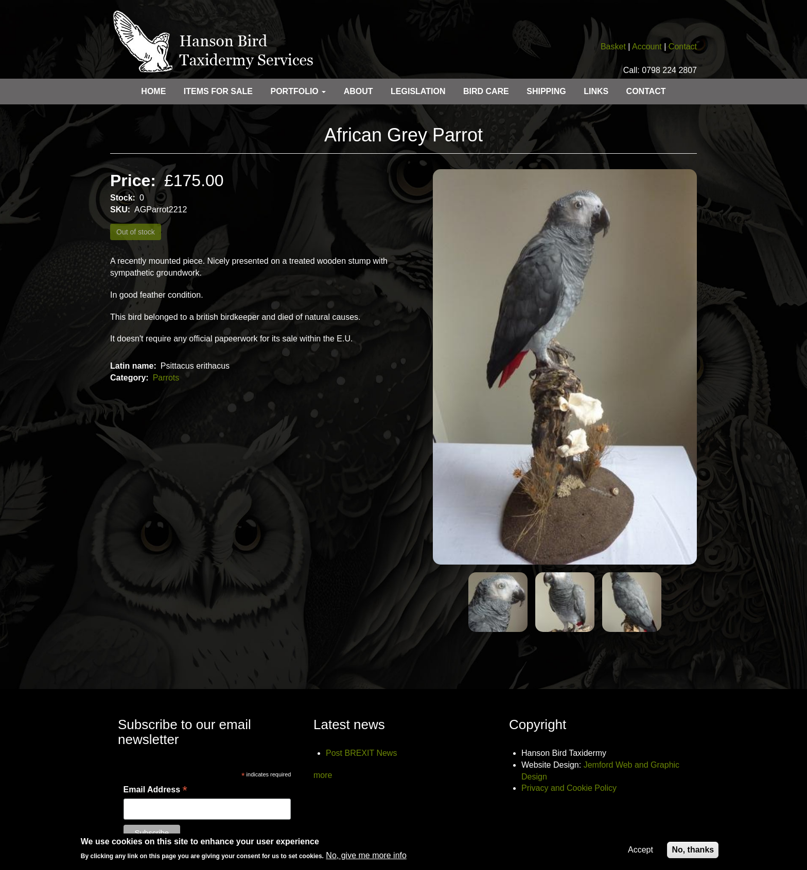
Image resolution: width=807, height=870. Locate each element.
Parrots (166, 377)
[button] (565, 367)
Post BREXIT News (361, 753)
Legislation (418, 91)
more (322, 775)
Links (596, 91)
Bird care (486, 91)
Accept (640, 852)
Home (153, 91)
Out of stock (135, 232)
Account (647, 46)
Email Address (155, 790)
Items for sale (218, 91)
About (358, 91)
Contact (683, 46)
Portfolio (298, 91)
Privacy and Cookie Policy (569, 788)
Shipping (546, 91)
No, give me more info (366, 859)
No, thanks (693, 852)
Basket (613, 46)
